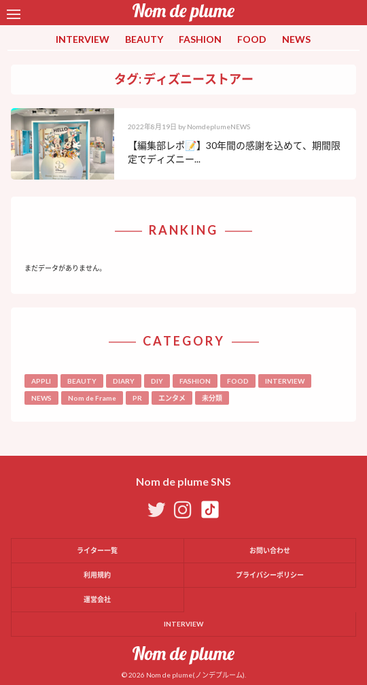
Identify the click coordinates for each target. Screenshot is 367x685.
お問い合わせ (269, 550)
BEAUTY (144, 39)
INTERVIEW (82, 39)
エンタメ (172, 398)
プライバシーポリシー (270, 575)
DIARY (124, 381)
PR (137, 398)
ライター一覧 (97, 550)
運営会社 (97, 599)
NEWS (296, 39)
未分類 (212, 398)
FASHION (200, 39)
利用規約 (97, 575)
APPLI (41, 381)
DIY (157, 381)
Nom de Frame (92, 398)
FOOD (251, 39)
